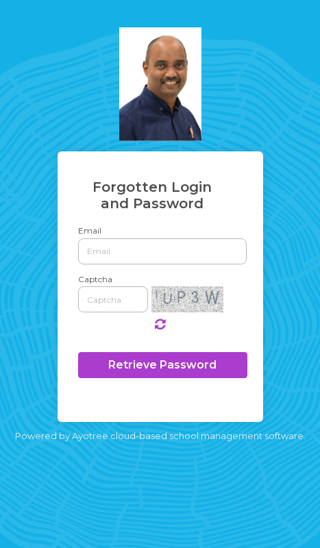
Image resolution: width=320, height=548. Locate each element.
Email (89, 230)
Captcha (95, 279)
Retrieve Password (162, 364)
